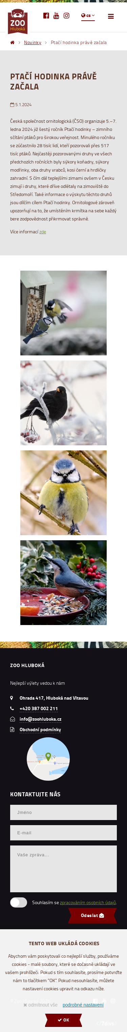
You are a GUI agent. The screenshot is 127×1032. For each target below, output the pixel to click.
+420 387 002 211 (39, 708)
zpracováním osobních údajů (88, 902)
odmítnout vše (40, 1005)
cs (88, 15)
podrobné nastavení (83, 1005)
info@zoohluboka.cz (40, 719)
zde (42, 231)
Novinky (32, 42)
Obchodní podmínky (40, 729)
